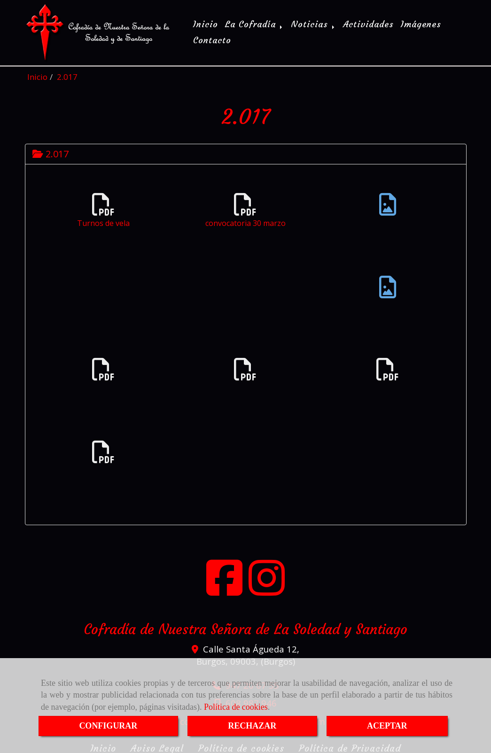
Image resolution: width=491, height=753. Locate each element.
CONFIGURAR (108, 725)
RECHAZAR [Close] (252, 725)
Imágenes (421, 23)
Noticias (313, 23)
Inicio (205, 23)
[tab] (245, 152)
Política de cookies (236, 707)
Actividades (368, 23)
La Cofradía (254, 23)
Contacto (212, 39)
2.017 (50, 151)
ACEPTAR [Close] (387, 725)
